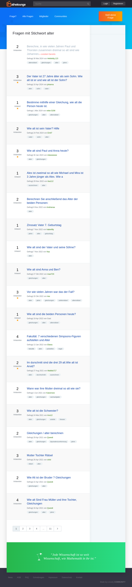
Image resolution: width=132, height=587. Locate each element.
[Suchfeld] (62, 3)
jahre (65, 62)
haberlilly (50, 229)
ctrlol (49, 460)
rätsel (31, 464)
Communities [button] (60, 16)
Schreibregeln (38, 577)
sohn (38, 88)
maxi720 (50, 274)
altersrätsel (33, 62)
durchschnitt (41, 375)
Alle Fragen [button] (27, 16)
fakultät (31, 349)
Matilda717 (52, 371)
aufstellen (50, 349)
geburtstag (49, 233)
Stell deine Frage (110, 16)
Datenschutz (67, 577)
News (10, 577)
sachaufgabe (55, 397)
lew (48, 296)
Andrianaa (51, 207)
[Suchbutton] (88, 3)
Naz (48, 252)
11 (50, 528)
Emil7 (50, 133)
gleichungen (45, 62)
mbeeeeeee (52, 155)
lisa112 (50, 181)
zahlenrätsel (63, 300)
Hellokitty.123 (52, 58)
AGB (19, 577)
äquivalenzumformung (58, 441)
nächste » (59, 529)
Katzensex (50, 393)
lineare (62, 419)
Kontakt (79, 577)
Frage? (13, 16)
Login (106, 4)
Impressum (52, 577)
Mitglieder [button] (44, 16)
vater (47, 88)
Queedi (50, 437)
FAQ (27, 577)
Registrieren (118, 4)
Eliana (49, 345)
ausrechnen (33, 185)
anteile (52, 419)
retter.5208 (51, 111)
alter (56, 62)
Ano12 (50, 415)
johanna (50, 84)
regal (60, 349)
